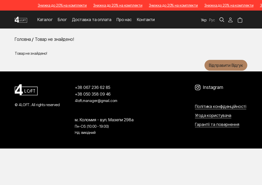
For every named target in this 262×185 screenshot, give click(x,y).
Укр (204, 20)
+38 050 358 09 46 (93, 94)
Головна (23, 39)
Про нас (124, 19)
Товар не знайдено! (54, 39)
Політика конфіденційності (220, 106)
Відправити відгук (226, 65)
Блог (62, 19)
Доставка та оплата (91, 19)
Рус (212, 20)
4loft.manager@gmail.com (96, 100)
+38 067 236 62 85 (92, 87)
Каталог (45, 19)
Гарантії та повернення (217, 124)
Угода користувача (213, 115)
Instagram (213, 87)
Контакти (146, 19)
